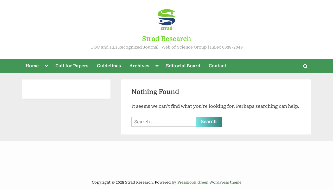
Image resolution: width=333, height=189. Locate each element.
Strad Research (166, 39)
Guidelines (109, 65)
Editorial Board (183, 65)
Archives (139, 65)
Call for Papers (71, 65)
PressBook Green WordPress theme (209, 182)
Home (32, 65)
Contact (217, 65)
